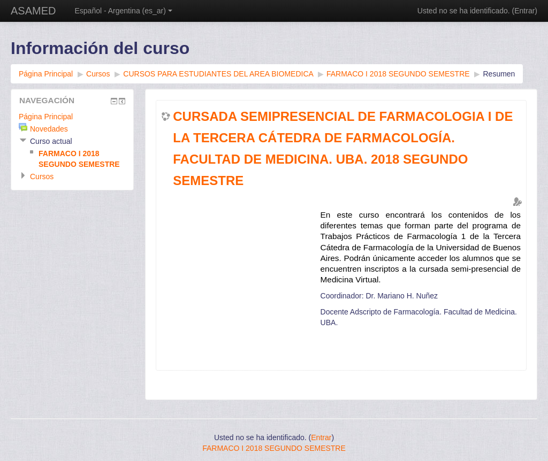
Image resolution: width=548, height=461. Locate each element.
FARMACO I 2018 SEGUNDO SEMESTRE (398, 74)
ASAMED (33, 11)
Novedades (49, 129)
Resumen (499, 74)
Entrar (524, 10)
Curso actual (51, 141)
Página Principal (46, 74)
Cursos (98, 74)
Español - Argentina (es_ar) (123, 10)
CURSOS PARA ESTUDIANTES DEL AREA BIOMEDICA (218, 74)
